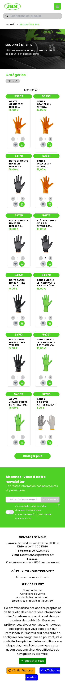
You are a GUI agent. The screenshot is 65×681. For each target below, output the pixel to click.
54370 (46, 275)
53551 (46, 156)
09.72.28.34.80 (40, 550)
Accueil (10, 24)
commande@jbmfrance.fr (37, 555)
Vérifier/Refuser (20, 670)
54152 (19, 275)
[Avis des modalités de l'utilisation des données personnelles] (58, 512)
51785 (46, 394)
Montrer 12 (32, 90)
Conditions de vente (32, 594)
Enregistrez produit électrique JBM (32, 600)
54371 (46, 335)
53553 (46, 96)
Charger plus (32, 456)
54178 (19, 156)
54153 (19, 335)
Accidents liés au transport (32, 597)
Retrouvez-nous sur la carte (32, 577)
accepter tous (32, 661)
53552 (18, 96)
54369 (18, 394)
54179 (19, 215)
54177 (46, 215)
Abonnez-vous (50, 499)
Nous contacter (32, 590)
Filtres (13, 81)
